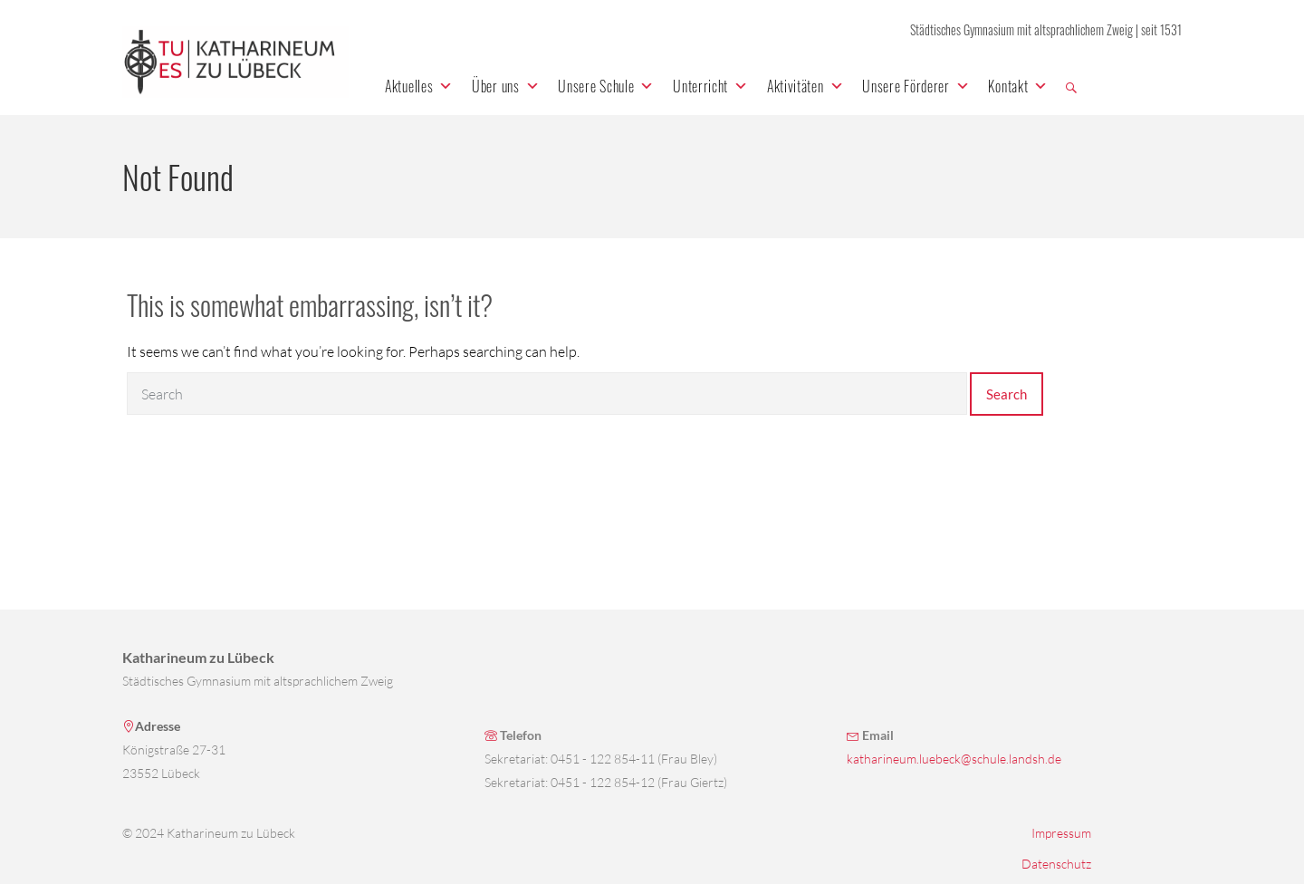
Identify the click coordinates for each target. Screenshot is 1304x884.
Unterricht (711, 86)
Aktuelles (419, 86)
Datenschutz (1056, 863)
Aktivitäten (805, 86)
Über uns (506, 86)
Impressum (1061, 833)
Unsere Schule (606, 86)
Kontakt (1018, 86)
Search (1006, 394)
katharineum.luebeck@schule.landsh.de (954, 758)
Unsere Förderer (916, 86)
